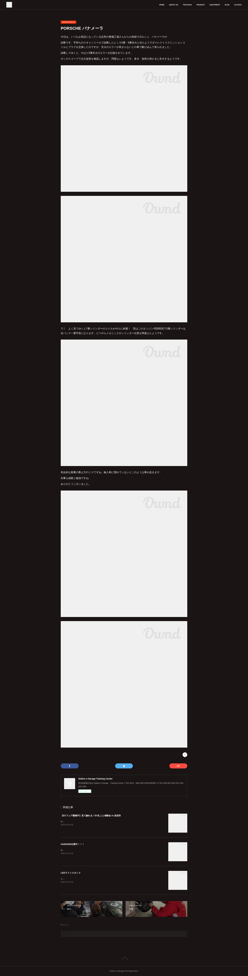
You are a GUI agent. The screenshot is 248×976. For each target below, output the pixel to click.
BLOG (227, 5)
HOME (161, 5)
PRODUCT (200, 5)
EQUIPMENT (215, 5)
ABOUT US (173, 5)
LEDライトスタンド (71, 873)
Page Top (124, 958)
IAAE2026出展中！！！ (72, 844)
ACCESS (238, 5)
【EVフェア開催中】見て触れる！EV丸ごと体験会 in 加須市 (91, 815)
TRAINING (187, 5)
